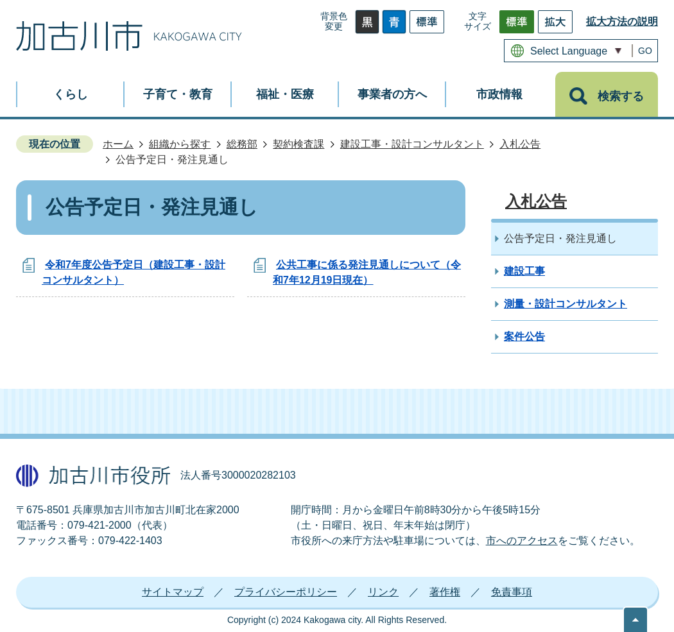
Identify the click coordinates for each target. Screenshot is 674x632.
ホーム (118, 144)
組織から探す (180, 144)
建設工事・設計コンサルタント (412, 144)
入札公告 (519, 144)
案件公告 (524, 336)
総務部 (242, 144)
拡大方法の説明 (622, 21)
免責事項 (511, 591)
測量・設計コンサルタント (565, 303)
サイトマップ (172, 591)
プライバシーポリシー (285, 591)
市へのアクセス (522, 540)
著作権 (444, 591)
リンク (383, 591)
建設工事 (524, 271)
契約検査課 (298, 144)
